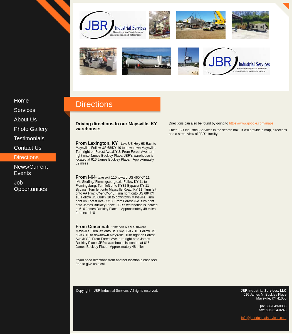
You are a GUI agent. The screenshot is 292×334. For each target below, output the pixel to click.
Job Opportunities (30, 186)
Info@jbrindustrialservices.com (263, 318)
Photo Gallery (31, 129)
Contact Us (27, 148)
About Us (25, 119)
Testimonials (29, 138)
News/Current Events (31, 170)
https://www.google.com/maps (251, 123)
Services (24, 110)
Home (21, 101)
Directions (26, 157)
